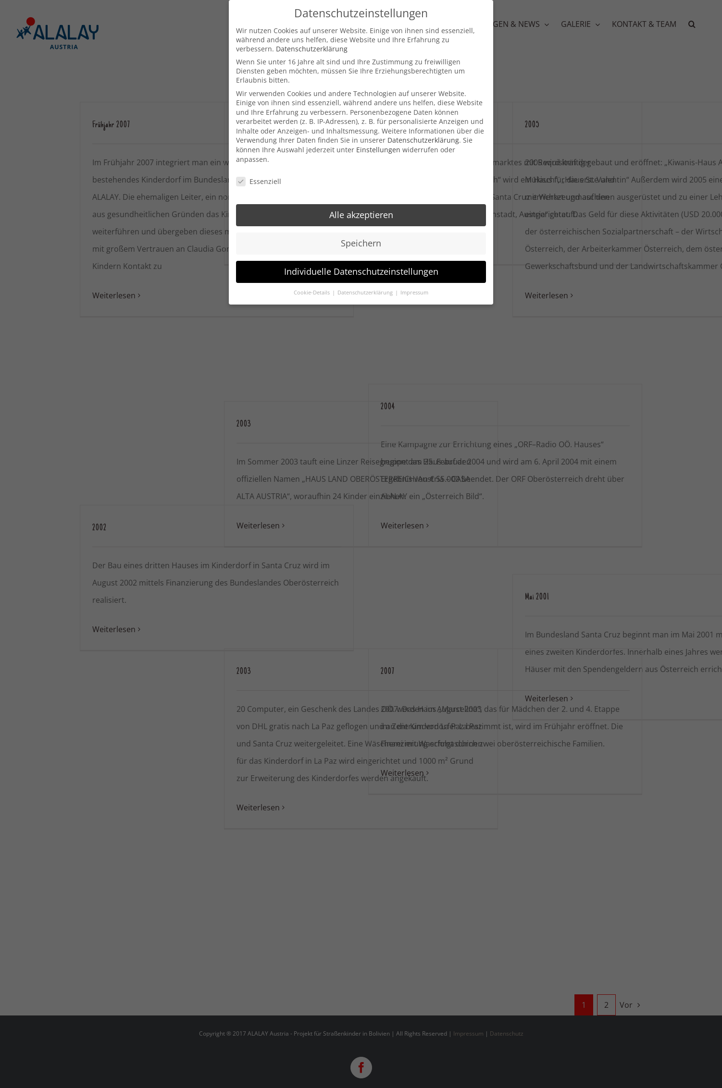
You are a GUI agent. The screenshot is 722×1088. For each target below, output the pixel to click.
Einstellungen (378, 146)
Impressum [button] (414, 289)
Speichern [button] (361, 240)
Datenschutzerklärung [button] (365, 289)
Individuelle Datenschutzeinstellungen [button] (361, 268)
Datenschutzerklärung (312, 45)
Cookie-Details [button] (312, 289)
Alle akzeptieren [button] (361, 212)
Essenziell (258, 178)
